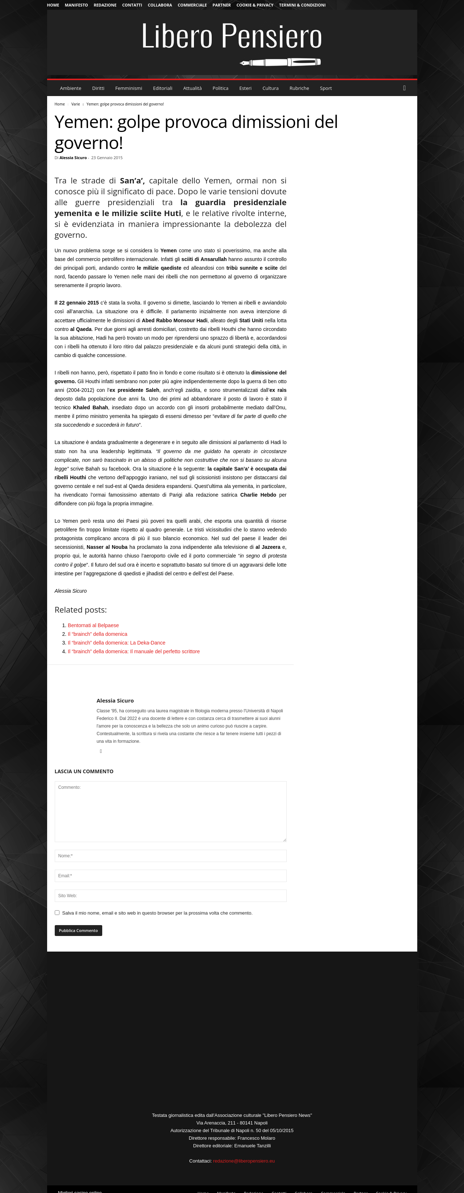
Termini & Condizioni (302, 5)
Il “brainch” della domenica (97, 634)
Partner (221, 5)
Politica (221, 88)
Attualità (192, 88)
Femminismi (128, 88)
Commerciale (192, 5)
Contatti (132, 5)
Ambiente (71, 88)
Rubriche (299, 88)
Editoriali (162, 88)
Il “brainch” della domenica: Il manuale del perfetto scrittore (134, 651)
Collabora (160, 5)
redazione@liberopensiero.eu (244, 1161)
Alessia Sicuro (73, 157)
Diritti (98, 88)
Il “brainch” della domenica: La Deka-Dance (116, 643)
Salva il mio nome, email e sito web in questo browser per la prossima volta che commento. (157, 913)
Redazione (105, 5)
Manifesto (76, 5)
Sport (326, 88)
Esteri (245, 88)
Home (53, 5)
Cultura (270, 88)
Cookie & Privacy (254, 5)
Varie (75, 104)
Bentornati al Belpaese (93, 625)
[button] (406, 88)
